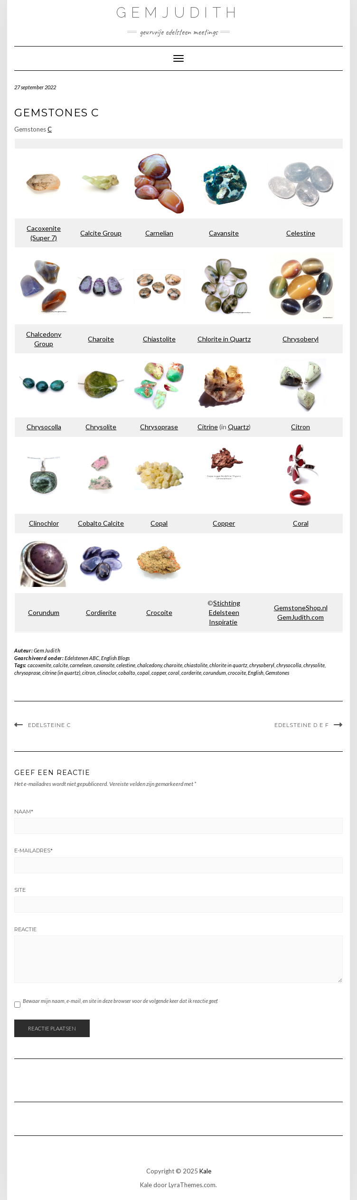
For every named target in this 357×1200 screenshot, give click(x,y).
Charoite (101, 339)
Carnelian (159, 233)
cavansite (104, 665)
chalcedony (149, 665)
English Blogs (115, 658)
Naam (23, 811)
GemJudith (178, 12)
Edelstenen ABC (82, 658)
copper (158, 673)
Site (20, 890)
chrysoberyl (261, 665)
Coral (301, 523)
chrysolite (314, 665)
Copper (224, 523)
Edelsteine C (49, 725)
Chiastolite (159, 339)
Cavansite (224, 233)
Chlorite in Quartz (224, 339)
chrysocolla (288, 665)
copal (143, 673)
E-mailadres (33, 850)
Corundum (43, 612)
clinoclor (106, 673)
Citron (300, 427)
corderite (191, 673)
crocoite (237, 673)
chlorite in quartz (228, 665)
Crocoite (159, 612)
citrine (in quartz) (61, 673)
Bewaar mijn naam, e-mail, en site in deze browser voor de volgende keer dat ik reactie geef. (120, 1001)
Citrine (207, 427)
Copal (159, 523)
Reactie (25, 929)
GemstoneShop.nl (301, 608)
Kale (205, 1171)
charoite (173, 665)
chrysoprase (27, 673)
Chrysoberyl (300, 339)
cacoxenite (39, 665)
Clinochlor (44, 523)
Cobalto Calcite (101, 523)
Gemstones (277, 673)
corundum (214, 673)
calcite (60, 665)
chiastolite (195, 665)
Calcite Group (101, 233)
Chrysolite (100, 427)
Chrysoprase (159, 427)
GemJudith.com (300, 617)
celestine (125, 665)
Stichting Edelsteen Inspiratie (225, 612)
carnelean (81, 665)
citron (88, 673)
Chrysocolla (44, 427)
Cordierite (101, 612)
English (255, 673)
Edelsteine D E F (301, 725)
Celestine (300, 233)
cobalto (126, 673)
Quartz (238, 427)
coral (173, 673)
